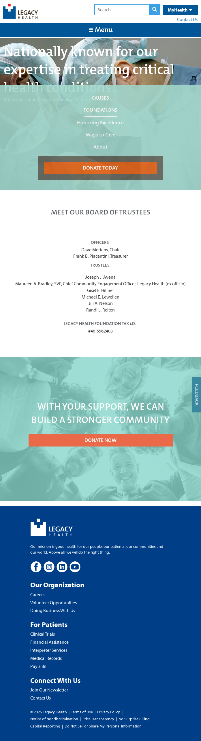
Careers (37, 594)
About (100, 146)
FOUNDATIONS (100, 110)
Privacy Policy (108, 712)
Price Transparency (98, 718)
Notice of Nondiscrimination (54, 718)
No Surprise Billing (134, 718)
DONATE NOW (100, 440)
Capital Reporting (45, 726)
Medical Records (46, 658)
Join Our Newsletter (49, 690)
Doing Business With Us (52, 610)
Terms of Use (82, 712)
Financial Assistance (49, 642)
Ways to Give (100, 134)
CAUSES (100, 97)
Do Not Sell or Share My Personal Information (103, 726)
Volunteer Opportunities (53, 602)
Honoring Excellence (100, 122)
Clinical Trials (42, 634)
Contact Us (187, 19)
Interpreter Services (48, 650)
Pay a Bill (39, 666)
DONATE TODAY (100, 167)
